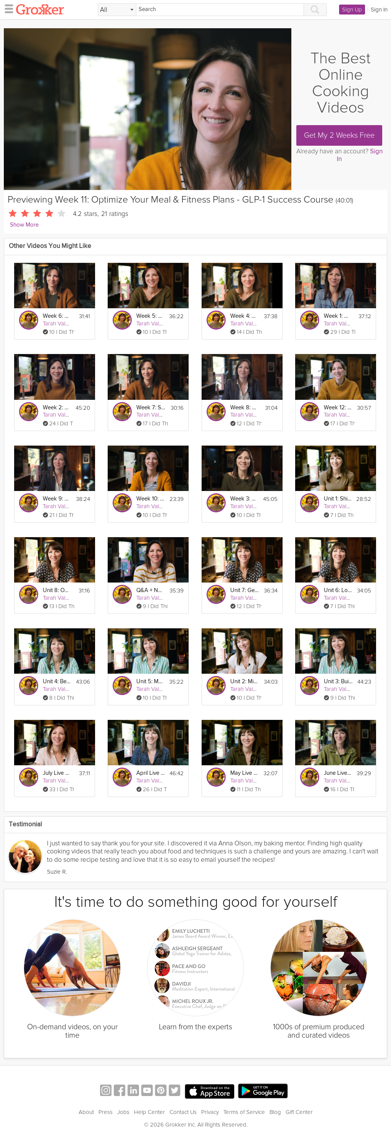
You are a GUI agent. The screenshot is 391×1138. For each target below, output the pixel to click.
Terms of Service (244, 1112)
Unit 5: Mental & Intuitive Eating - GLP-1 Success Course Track (150, 681)
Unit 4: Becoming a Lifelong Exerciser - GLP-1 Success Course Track (57, 681)
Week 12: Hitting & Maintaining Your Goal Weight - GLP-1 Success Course (338, 407)
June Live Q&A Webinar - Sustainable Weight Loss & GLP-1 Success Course (338, 773)
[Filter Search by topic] (117, 10)
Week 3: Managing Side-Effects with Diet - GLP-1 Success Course (244, 499)
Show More (24, 225)
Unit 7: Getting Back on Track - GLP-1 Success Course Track (244, 590)
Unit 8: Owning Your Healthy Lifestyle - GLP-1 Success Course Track (57, 590)
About (86, 1112)
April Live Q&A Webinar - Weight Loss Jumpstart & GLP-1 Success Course (150, 773)
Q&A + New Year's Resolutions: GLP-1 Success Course (150, 590)
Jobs (123, 1112)
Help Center (149, 1112)
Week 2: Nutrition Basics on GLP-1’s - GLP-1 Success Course (57, 407)
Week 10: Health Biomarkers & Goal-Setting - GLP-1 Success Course (150, 499)
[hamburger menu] (6, 8)
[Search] (220, 9)
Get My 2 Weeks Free (339, 135)
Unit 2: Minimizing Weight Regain (244, 681)
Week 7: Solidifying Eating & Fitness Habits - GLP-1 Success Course (150, 407)
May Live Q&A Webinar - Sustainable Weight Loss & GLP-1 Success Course (244, 773)
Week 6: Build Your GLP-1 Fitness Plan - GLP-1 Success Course (57, 316)
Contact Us (183, 1112)
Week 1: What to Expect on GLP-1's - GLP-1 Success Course (338, 316)
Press (106, 1112)
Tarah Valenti (58, 323)
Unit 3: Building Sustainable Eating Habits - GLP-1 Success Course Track (338, 681)
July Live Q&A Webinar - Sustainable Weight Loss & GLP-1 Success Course (57, 773)
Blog (275, 1112)
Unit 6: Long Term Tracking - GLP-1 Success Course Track (338, 590)
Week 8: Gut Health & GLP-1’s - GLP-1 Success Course (244, 407)
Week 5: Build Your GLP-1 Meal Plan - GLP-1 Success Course (150, 316)
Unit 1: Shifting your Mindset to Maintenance (338, 499)
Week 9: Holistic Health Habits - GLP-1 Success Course (57, 499)
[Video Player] (147, 109)
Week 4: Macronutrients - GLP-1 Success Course (244, 316)
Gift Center (299, 1112)
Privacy (210, 1112)
